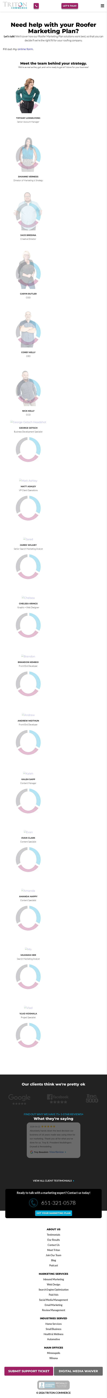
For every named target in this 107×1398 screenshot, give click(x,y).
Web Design (53, 1284)
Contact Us (54, 1245)
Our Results (53, 1239)
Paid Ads (53, 1294)
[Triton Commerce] (15, 7)
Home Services (53, 1323)
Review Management (53, 1310)
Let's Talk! (70, 5)
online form (25, 49)
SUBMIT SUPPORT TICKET (28, 1371)
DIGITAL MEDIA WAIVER (78, 1371)
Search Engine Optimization (53, 1289)
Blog (53, 1260)
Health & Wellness (53, 1334)
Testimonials (53, 1234)
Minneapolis (53, 1353)
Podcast (53, 1265)
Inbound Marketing (53, 1279)
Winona (53, 1358)
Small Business (53, 1329)
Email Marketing (53, 1305)
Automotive (53, 1339)
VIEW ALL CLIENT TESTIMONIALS (52, 1180)
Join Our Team (53, 1255)
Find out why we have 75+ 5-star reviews (53, 1114)
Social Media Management (53, 1299)
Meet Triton (53, 1250)
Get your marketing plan (54, 1213)
